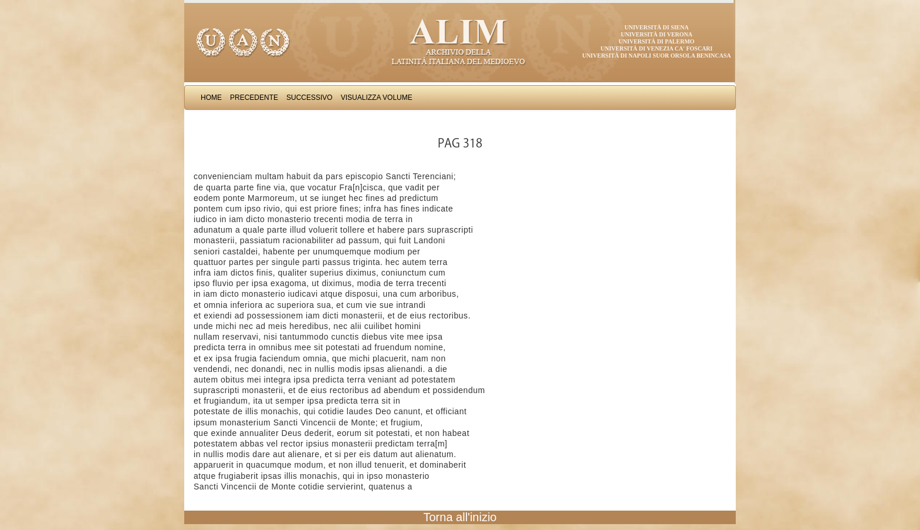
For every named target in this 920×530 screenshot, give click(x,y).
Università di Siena (656, 27)
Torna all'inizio (460, 517)
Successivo (309, 97)
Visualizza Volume (376, 97)
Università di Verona (656, 34)
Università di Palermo (656, 41)
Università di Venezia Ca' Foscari (657, 48)
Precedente (254, 97)
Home (211, 97)
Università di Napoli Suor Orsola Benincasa (656, 55)
